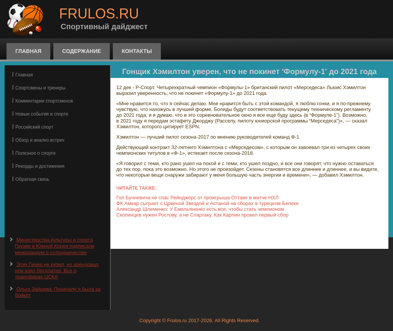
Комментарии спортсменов (44, 101)
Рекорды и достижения (39, 166)
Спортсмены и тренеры (40, 88)
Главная (28, 51)
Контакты (137, 51)
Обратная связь (32, 179)
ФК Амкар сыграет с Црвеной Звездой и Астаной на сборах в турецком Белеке (207, 203)
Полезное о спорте (35, 153)
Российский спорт (34, 127)
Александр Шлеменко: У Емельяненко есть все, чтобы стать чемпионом (200, 209)
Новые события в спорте (41, 114)
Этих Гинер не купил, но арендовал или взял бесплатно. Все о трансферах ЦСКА (57, 270)
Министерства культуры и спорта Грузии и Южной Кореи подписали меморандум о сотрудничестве (54, 246)
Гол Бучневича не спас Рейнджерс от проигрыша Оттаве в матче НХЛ (197, 197)
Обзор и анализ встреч (39, 140)
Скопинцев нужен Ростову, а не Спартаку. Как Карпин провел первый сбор (202, 215)
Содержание (81, 51)
